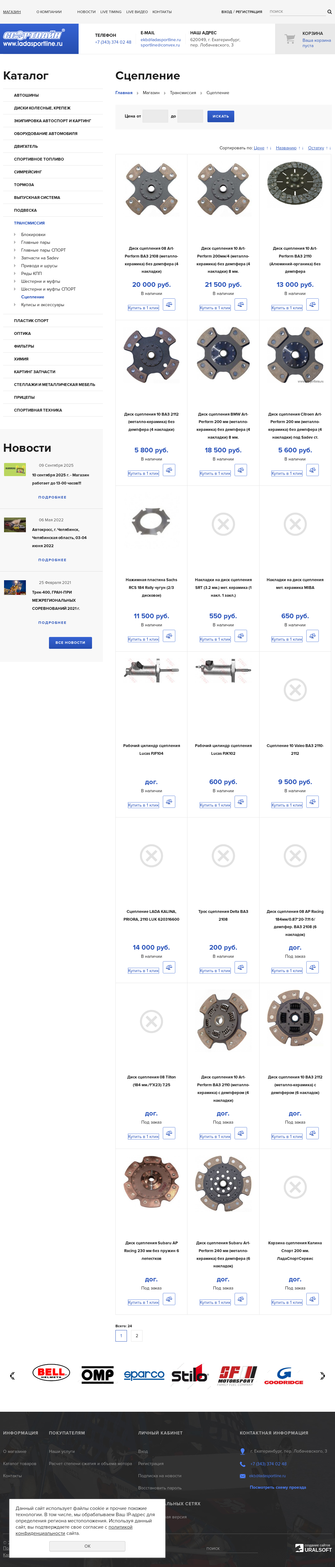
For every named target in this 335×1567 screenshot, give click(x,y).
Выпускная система (37, 197)
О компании (49, 12)
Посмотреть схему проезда (278, 1487)
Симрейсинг (28, 172)
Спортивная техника (38, 410)
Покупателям (67, 1433)
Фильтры (24, 346)
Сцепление (32, 297)
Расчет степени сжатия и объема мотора (90, 1463)
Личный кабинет (160, 1433)
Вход (226, 12)
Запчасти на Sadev (40, 258)
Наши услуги (62, 1451)
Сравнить (169, 304)
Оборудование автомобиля (45, 133)
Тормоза (24, 184)
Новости (86, 12)
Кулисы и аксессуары (42, 304)
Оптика (22, 333)
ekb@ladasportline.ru (161, 39)
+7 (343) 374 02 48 (113, 42)
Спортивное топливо (39, 159)
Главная (124, 92)
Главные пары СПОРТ (43, 250)
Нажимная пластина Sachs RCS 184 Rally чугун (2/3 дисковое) (151, 587)
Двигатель (26, 146)
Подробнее (52, 497)
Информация (20, 1433)
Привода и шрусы (39, 265)
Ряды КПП (31, 273)
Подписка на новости (160, 1475)
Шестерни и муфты (40, 281)
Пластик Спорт (31, 320)
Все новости (70, 642)
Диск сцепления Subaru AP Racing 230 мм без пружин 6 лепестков (151, 1251)
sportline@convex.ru (160, 45)
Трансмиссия (29, 223)
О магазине (15, 1451)
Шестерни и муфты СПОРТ (48, 289)
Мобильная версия (167, 1517)
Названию (286, 148)
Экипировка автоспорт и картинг (52, 120)
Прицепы (24, 397)
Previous (12, 1376)
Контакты (162, 12)
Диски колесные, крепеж (42, 108)
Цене (259, 148)
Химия (21, 359)
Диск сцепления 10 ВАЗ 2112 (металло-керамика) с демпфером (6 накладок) (295, 1085)
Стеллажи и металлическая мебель (54, 384)
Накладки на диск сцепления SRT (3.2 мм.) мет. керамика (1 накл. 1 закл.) (223, 587)
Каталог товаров (19, 1463)
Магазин (12, 12)
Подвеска (25, 210)
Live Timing (111, 12)
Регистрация (249, 12)
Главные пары (35, 242)
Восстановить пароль (160, 1488)
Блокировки (33, 234)
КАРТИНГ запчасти (34, 371)
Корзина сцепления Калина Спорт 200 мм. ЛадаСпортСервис (295, 1251)
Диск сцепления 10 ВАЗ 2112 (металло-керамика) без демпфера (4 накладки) (151, 422)
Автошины (26, 95)
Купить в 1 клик (143, 308)
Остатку (316, 148)
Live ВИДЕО (137, 12)
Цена (130, 116)
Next (322, 1376)
